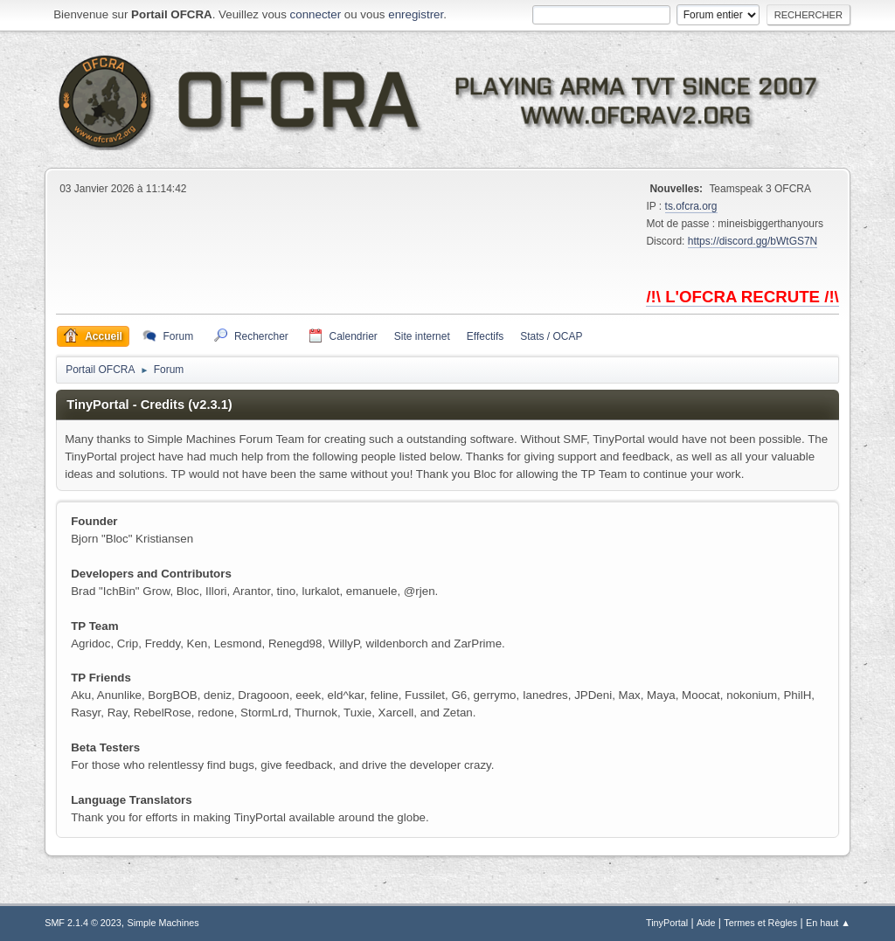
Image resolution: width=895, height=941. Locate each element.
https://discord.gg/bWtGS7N (753, 241)
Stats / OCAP (551, 336)
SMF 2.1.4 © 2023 (83, 922)
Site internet (422, 336)
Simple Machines (163, 922)
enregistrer (415, 14)
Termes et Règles (760, 922)
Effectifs (485, 336)
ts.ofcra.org (691, 206)
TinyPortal (667, 922)
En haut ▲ (828, 922)
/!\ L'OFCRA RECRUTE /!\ (742, 296)
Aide (706, 922)
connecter (316, 14)
